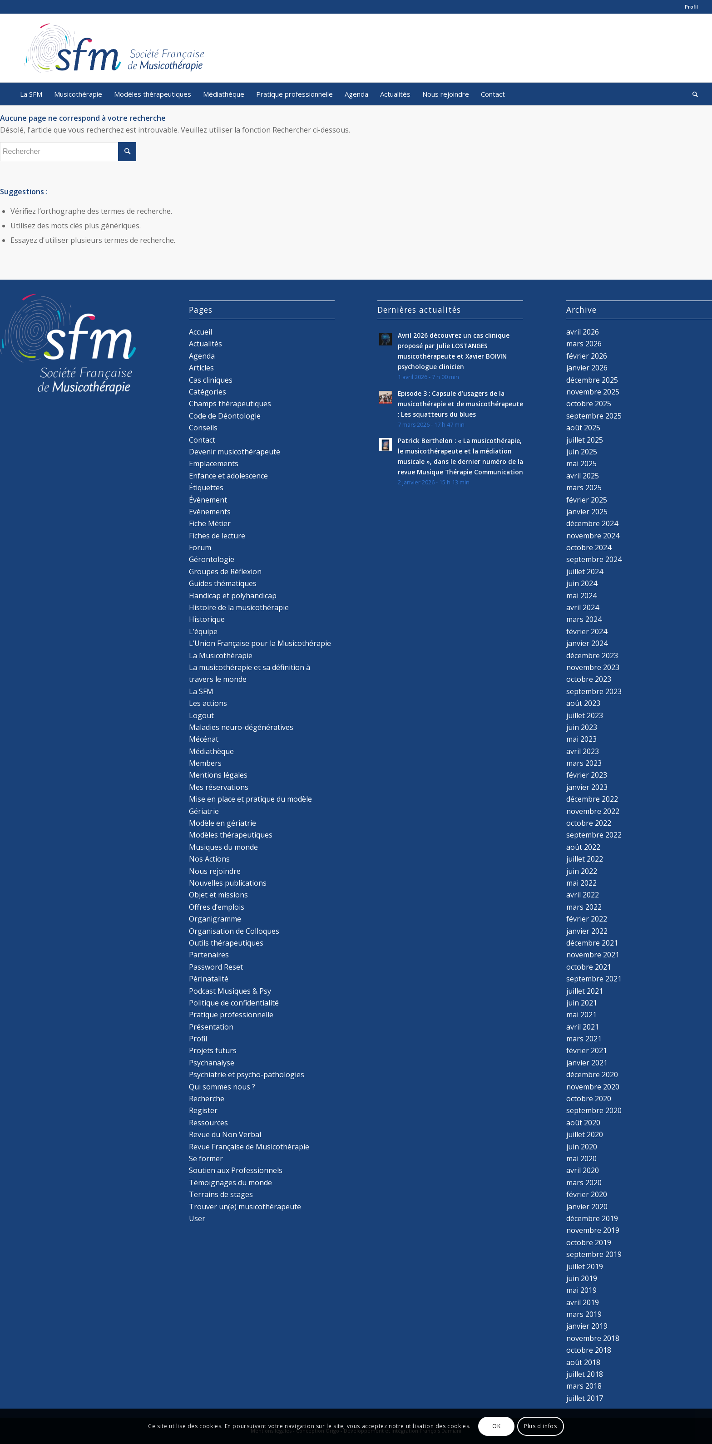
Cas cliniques (210, 380)
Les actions (208, 703)
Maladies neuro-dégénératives (241, 727)
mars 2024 (584, 619)
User (197, 1218)
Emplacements (213, 463)
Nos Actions (209, 859)
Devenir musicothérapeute (234, 452)
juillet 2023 (584, 715)
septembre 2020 (594, 1110)
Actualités (205, 344)
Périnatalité (208, 979)
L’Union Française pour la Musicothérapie (260, 643)
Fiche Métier (210, 523)
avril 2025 (582, 476)
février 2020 (586, 1194)
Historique (207, 619)
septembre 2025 (594, 416)
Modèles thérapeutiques (230, 835)
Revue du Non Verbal (225, 1134)
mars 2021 (584, 1039)
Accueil (200, 332)
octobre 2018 (588, 1350)
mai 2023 (581, 739)
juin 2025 (581, 452)
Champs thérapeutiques (230, 404)
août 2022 (583, 847)
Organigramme (215, 919)
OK (496, 1426)
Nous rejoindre (215, 871)
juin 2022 (581, 871)
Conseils (203, 428)
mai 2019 (581, 1290)
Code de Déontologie (225, 416)
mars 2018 (584, 1386)
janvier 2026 (587, 368)
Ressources (208, 1123)
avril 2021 (582, 1027)
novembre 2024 (592, 536)
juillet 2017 (584, 1398)
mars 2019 (584, 1314)
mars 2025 (584, 488)
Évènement (208, 500)
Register (203, 1110)
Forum (200, 547)
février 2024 (586, 631)
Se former (206, 1158)
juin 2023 (581, 727)
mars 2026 (584, 344)
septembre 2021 (594, 979)
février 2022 (586, 919)
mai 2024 (581, 596)
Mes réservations (218, 787)
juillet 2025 (584, 440)
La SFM (201, 691)
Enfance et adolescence (228, 476)
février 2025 (586, 500)
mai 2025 (581, 463)
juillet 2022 (584, 859)
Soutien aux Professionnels (235, 1170)
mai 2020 (581, 1158)
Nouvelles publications (228, 883)
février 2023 (586, 775)
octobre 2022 (588, 823)
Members (205, 763)
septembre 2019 (594, 1254)
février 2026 (586, 356)
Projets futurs (213, 1050)
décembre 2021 (592, 943)
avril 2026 (582, 332)
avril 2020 (582, 1170)
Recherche (206, 1099)
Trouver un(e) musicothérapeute (245, 1207)
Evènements (210, 512)
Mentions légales (218, 775)
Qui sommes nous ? (222, 1087)
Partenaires (209, 955)
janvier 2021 (587, 1063)
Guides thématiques (223, 583)
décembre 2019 (592, 1218)
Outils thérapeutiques (226, 943)
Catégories (207, 392)
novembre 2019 (592, 1230)
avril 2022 (582, 895)
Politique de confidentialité (234, 1003)
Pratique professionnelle (231, 1015)
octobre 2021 (588, 967)
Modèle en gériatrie (222, 823)
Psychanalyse (211, 1063)
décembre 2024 (592, 523)
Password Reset (216, 967)
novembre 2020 (592, 1087)
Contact (202, 440)
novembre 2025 (592, 392)
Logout (201, 715)
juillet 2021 (584, 991)
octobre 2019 (588, 1242)
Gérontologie (211, 559)
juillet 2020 (584, 1134)
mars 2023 (584, 763)
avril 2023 (582, 751)
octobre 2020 (588, 1099)
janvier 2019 (587, 1326)
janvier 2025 (587, 512)
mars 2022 (584, 907)
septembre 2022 (594, 835)
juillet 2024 (584, 572)
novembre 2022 (592, 811)
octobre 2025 (588, 404)
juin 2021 (581, 1003)
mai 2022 (581, 883)
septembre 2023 (594, 691)
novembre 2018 (592, 1338)
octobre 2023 (588, 679)
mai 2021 (581, 1015)
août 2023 (583, 703)
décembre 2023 (592, 655)
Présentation (211, 1027)
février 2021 (586, 1050)
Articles (201, 368)
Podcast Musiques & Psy (230, 991)
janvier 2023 (587, 787)
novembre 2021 (592, 955)
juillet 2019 (584, 1267)
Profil (691, 6)
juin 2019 (581, 1278)
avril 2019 (582, 1302)
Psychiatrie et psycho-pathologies (246, 1074)
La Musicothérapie (220, 655)
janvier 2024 (587, 643)
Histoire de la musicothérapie (239, 607)
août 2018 (583, 1362)
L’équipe (203, 631)
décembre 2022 (592, 799)
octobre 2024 (588, 547)
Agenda (202, 356)
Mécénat (203, 739)
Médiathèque (211, 751)
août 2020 (583, 1123)
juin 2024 (581, 583)
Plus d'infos (540, 1426)
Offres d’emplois (216, 907)
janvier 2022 (587, 931)
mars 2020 (584, 1183)
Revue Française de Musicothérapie (249, 1147)
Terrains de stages (221, 1194)
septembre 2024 (594, 559)
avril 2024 (582, 607)
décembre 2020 (592, 1074)
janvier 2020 (587, 1207)
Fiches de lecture (217, 536)
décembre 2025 (592, 380)
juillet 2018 (584, 1374)
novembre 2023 (592, 667)
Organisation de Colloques (234, 931)
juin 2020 (581, 1147)
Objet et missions (218, 895)
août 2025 (583, 428)
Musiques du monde (223, 847)
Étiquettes (206, 488)
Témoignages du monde (230, 1183)
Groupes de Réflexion (225, 572)
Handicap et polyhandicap (233, 596)
